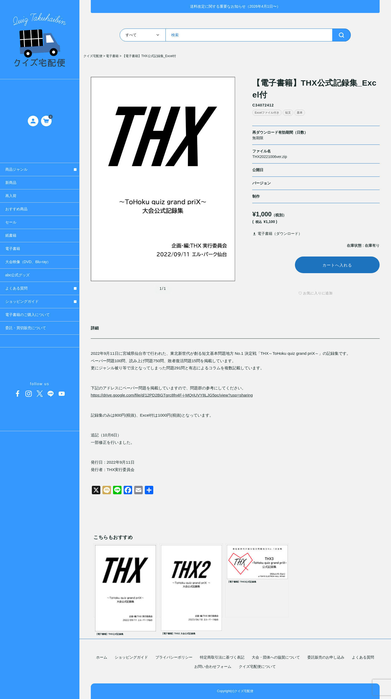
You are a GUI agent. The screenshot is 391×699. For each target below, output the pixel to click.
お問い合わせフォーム (212, 666)
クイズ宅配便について (257, 666)
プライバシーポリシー (173, 657)
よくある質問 (363, 657)
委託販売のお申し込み (325, 657)
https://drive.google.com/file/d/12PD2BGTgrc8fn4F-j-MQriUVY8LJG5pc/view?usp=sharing (172, 396)
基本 (300, 112)
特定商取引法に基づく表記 (222, 657)
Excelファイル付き (267, 112)
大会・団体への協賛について (276, 657)
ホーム (101, 657)
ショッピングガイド (131, 657)
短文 (288, 112)
